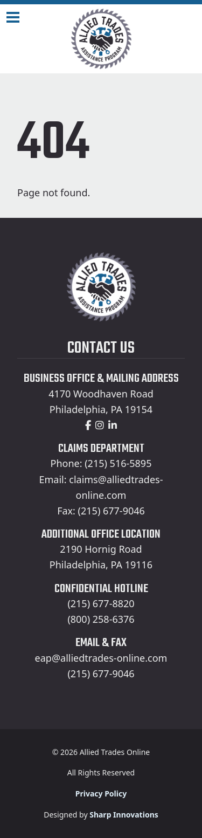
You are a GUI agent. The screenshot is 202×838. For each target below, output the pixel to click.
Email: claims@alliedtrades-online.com (101, 487)
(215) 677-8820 (100, 603)
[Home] (101, 38)
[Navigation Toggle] (13, 17)
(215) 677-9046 (100, 673)
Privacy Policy (101, 793)
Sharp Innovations (123, 814)
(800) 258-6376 (100, 619)
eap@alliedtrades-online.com (101, 657)
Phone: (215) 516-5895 (101, 463)
